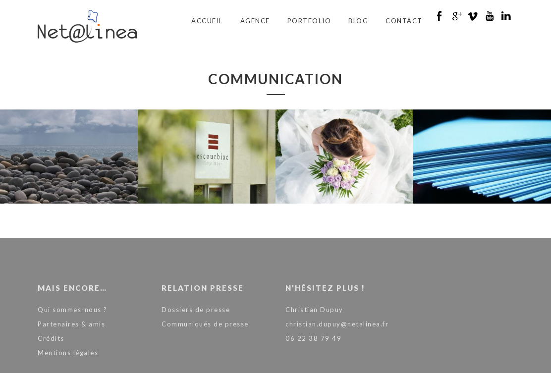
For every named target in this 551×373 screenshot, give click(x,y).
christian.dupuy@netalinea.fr (336, 324)
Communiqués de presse (205, 324)
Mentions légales (68, 353)
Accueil (207, 21)
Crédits (51, 338)
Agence (255, 21)
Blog (358, 21)
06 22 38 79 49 (313, 338)
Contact (404, 21)
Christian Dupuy (314, 310)
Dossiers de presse (196, 310)
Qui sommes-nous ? (73, 310)
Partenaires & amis (71, 324)
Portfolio (309, 21)
